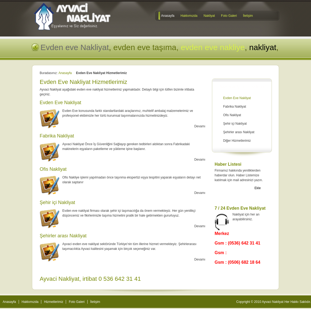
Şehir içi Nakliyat (235, 123)
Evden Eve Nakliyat (237, 98)
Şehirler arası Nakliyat (238, 132)
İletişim (95, 302)
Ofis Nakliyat (232, 115)
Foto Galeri (76, 302)
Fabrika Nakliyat (234, 106)
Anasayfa (65, 73)
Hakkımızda (30, 302)
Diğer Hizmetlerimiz (237, 141)
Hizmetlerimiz (53, 302)
